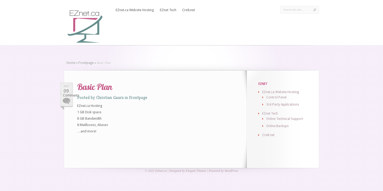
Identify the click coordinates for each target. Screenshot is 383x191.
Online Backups (277, 126)
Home (70, 63)
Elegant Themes (196, 171)
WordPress (231, 171)
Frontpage (86, 63)
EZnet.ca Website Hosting (135, 10)
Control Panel (276, 97)
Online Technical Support (284, 119)
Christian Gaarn (110, 97)
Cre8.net (188, 10)
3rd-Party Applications (282, 104)
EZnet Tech (168, 10)
